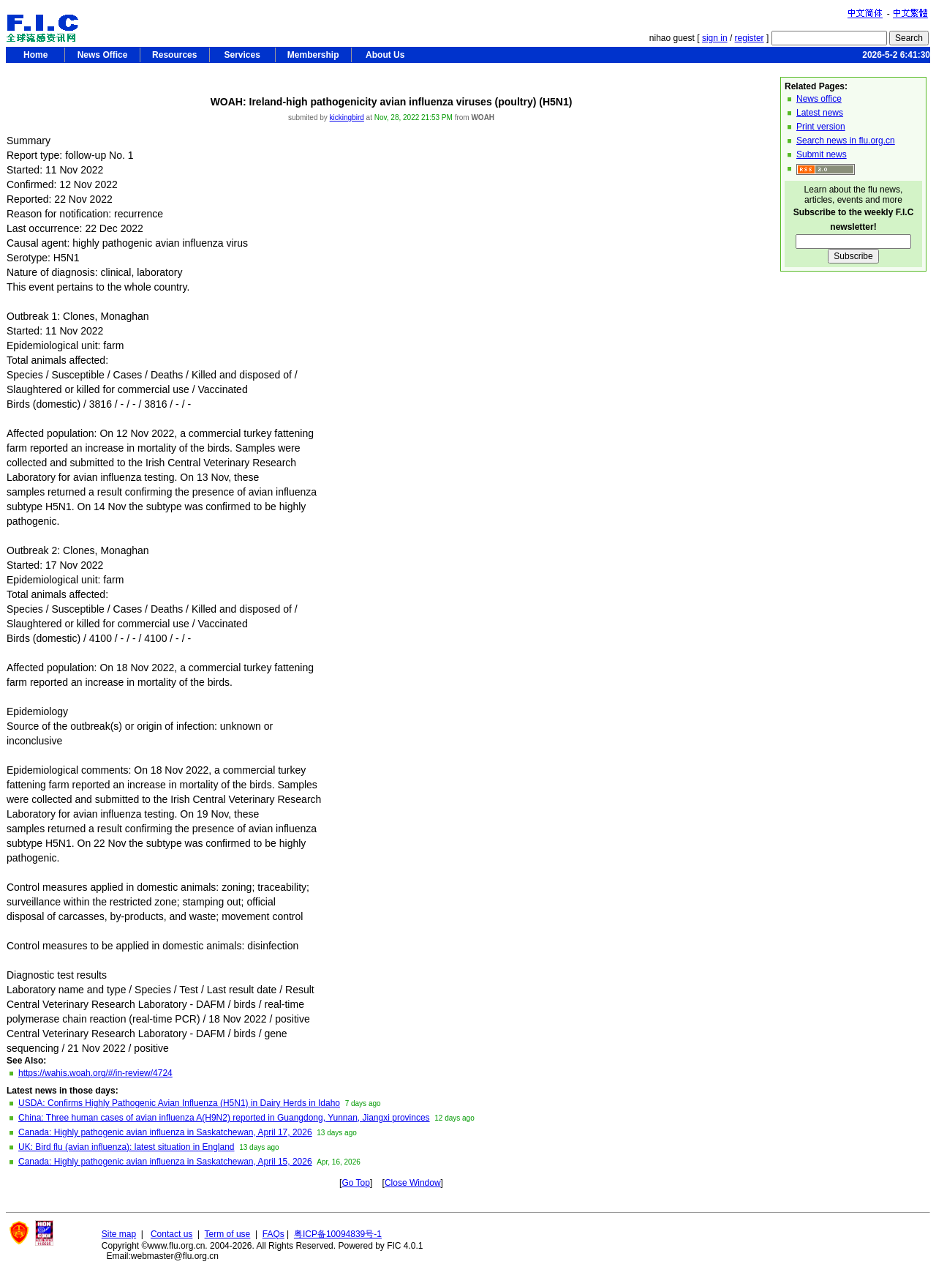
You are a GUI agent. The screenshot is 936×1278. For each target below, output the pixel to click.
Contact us (171, 1234)
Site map (119, 1234)
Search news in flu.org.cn (845, 140)
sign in (715, 38)
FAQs (273, 1234)
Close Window (413, 1183)
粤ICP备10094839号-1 (338, 1234)
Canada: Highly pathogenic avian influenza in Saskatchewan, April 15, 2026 (165, 1161)
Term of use (228, 1234)
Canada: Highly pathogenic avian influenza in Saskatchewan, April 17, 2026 (165, 1132)
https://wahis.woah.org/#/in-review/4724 (95, 1073)
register (749, 38)
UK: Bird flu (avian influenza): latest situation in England (126, 1147)
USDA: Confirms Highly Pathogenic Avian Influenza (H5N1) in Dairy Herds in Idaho (179, 1103)
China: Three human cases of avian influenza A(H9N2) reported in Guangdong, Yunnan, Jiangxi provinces (224, 1118)
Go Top (355, 1183)
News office (819, 99)
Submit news (821, 154)
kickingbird (347, 117)
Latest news (819, 113)
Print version (820, 127)
